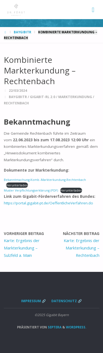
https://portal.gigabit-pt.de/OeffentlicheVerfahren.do (48, 203)
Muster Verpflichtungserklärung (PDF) (31, 190)
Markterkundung (75, 97)
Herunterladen (17, 185)
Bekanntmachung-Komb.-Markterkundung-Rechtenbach (45, 180)
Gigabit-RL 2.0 (42, 97)
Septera (54, 327)
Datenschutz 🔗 (66, 301)
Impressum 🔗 (33, 301)
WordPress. (76, 327)
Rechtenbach (16, 103)
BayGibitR (22, 32)
